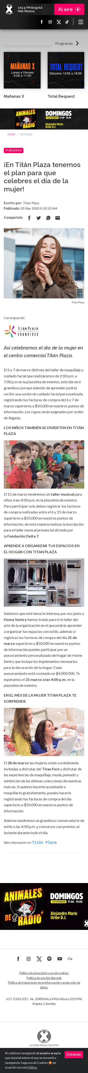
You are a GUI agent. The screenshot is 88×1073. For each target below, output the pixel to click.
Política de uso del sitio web (44, 977)
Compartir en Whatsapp (48, 218)
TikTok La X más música (67, 21)
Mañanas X (14, 96)
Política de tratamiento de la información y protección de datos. (44, 984)
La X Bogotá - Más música (9, 9)
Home (11, 134)
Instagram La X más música (50, 21)
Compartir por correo (57, 218)
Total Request (61, 96)
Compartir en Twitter (39, 218)
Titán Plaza (44, 842)
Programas (64, 43)
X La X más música (58, 21)
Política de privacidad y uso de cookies (44, 972)
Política (32, 1067)
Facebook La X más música (41, 21)
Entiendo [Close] (74, 1054)
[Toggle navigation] (80, 22)
